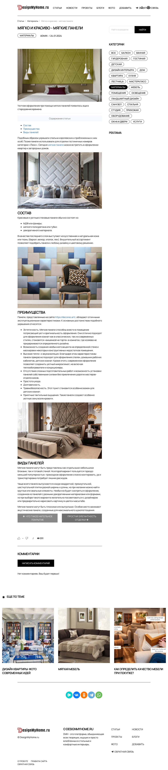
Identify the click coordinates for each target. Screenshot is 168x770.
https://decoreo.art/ (65, 317)
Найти (142, 29)
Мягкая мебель (69, 669)
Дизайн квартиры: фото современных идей (19, 671)
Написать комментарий (36, 563)
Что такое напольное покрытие (37, 518)
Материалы (27, 35)
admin (43, 35)
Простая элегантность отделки (82, 518)
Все (113, 52)
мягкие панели (56, 144)
